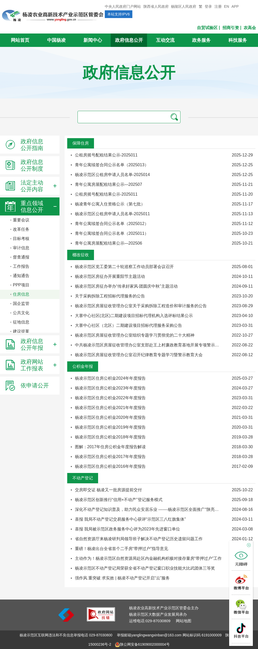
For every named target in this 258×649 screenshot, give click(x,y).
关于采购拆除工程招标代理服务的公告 (110, 296)
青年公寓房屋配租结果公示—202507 (108, 184)
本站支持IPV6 (118, 14)
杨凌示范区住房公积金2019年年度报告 (110, 427)
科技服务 (237, 40)
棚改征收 (80, 255)
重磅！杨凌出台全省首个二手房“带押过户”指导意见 (121, 548)
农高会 (250, 28)
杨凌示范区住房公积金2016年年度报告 (110, 466)
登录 (208, 6)
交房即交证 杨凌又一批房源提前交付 (108, 490)
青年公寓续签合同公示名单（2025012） (112, 223)
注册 (218, 6)
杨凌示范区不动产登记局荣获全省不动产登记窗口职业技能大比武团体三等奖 (145, 568)
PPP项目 (21, 285)
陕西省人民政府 (156, 6)
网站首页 (20, 40)
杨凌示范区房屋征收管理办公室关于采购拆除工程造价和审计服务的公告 (141, 306)
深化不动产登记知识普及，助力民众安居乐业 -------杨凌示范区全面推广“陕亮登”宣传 (151, 509)
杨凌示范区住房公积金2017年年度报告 (110, 456)
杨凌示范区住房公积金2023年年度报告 (110, 388)
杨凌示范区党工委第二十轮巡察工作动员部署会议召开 (124, 266)
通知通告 (21, 275)
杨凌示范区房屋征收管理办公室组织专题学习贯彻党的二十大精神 (134, 335)
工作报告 (21, 266)
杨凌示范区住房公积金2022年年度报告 (110, 398)
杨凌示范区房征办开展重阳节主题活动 (110, 276)
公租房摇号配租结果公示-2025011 (106, 155)
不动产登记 (82, 478)
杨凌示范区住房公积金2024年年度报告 (110, 378)
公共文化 (21, 313)
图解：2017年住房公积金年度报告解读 (110, 447)
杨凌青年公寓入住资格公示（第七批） (110, 204)
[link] (101, 620)
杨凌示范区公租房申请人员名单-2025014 (112, 174)
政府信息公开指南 (24, 144)
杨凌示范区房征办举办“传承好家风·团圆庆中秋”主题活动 (126, 286)
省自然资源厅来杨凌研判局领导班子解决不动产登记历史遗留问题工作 (139, 539)
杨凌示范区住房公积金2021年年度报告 (110, 407)
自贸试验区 (207, 28)
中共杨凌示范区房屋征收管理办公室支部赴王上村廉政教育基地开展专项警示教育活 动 (154, 345)
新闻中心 (92, 40)
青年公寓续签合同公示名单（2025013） (112, 165)
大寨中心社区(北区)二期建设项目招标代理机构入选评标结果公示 (134, 315)
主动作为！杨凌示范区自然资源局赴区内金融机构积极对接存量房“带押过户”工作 (148, 558)
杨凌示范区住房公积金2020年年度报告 (110, 417)
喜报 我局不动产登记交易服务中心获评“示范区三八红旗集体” (130, 519)
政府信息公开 (129, 40)
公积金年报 (82, 366)
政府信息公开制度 (24, 165)
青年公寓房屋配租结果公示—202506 (108, 243)
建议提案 (21, 331)
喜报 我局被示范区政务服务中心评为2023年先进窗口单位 (127, 529)
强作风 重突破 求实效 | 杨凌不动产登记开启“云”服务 (122, 578)
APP (235, 6)
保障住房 (80, 143)
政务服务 (201, 40)
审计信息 (21, 248)
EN (226, 6)
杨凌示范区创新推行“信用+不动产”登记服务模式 (118, 499)
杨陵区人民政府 (183, 6)
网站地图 (183, 621)
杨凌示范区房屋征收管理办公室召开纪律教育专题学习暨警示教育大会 (139, 355)
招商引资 (230, 28)
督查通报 (21, 257)
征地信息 (21, 322)
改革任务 (21, 229)
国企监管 (21, 303)
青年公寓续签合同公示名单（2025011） (112, 233)
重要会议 (21, 220)
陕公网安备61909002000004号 (145, 644)
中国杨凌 (56, 40)
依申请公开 (27, 385)
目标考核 (21, 238)
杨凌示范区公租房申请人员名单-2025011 (112, 214)
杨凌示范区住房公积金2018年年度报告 (110, 437)
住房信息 (21, 294)
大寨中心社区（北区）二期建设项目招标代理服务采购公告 (128, 325)
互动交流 (165, 40)
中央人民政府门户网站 (123, 6)
